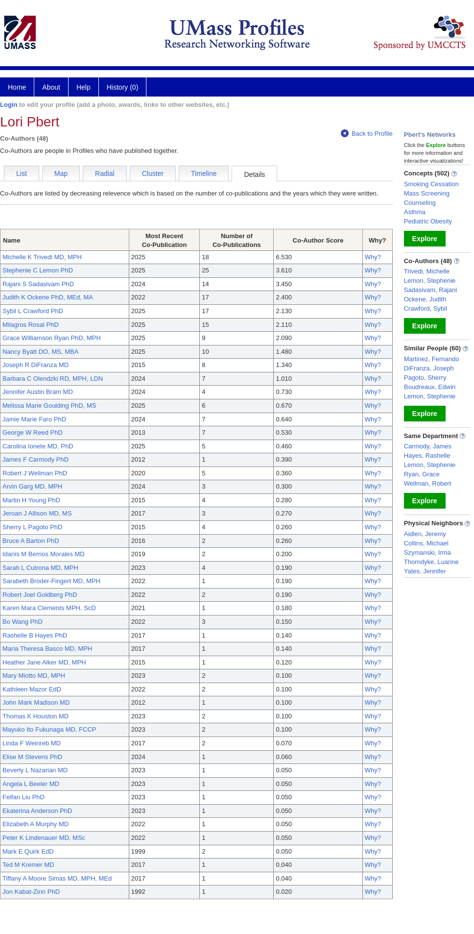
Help (83, 87)
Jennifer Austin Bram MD (37, 391)
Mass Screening (427, 193)
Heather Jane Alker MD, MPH (44, 662)
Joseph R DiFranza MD (35, 365)
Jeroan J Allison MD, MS (37, 513)
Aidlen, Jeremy (425, 534)
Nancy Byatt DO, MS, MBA (40, 351)
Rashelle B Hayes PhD (34, 635)
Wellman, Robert (427, 483)
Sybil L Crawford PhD (32, 311)
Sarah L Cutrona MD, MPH (40, 567)
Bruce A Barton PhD (30, 540)
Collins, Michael (426, 543)
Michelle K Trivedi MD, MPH (42, 257)
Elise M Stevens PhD (32, 757)
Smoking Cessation (431, 184)
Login (8, 104)
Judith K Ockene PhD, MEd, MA (47, 297)
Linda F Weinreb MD (31, 743)
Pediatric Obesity (428, 221)
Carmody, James (427, 446)
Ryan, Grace (422, 474)
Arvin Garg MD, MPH (32, 486)
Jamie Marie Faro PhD (34, 419)
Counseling (420, 202)
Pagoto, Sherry (425, 377)
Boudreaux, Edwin (430, 387)
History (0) (123, 87)
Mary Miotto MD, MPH (33, 675)
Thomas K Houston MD (35, 716)
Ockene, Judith (425, 299)
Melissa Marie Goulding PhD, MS (49, 405)
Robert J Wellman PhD (34, 473)
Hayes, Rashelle (427, 455)
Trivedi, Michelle (427, 271)
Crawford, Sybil (425, 308)
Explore (424, 239)
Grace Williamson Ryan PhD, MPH (51, 338)
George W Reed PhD (32, 432)
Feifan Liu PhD (23, 797)
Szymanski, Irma (427, 552)
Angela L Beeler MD (30, 783)
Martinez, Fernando (431, 359)
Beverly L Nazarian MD (35, 770)
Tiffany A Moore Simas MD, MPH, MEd (57, 878)
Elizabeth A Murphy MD (35, 824)
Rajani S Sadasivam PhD (38, 284)
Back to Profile (367, 133)
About (51, 87)
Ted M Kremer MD (28, 864)
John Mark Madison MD (36, 702)
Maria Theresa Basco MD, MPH (47, 648)
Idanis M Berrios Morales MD (43, 554)
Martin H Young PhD (31, 500)
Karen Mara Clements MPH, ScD (49, 608)
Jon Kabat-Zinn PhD (31, 891)
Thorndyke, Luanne (431, 561)
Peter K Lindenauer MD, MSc (43, 837)
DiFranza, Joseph (429, 368)
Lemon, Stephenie (430, 280)
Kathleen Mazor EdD (31, 689)
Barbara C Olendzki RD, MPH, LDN (52, 378)
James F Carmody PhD (35, 459)
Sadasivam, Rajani (430, 290)
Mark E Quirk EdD (28, 851)
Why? (373, 257)
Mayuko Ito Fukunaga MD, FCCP (49, 729)
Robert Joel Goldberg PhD (39, 594)
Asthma (415, 212)
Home (17, 87)
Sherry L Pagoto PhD (32, 527)
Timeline (203, 173)
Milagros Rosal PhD (30, 324)
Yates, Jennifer (425, 571)
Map (61, 173)
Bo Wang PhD (22, 621)
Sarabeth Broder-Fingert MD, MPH (51, 581)
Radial (105, 173)
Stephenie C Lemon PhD (37, 270)
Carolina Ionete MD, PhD (37, 446)
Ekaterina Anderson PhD (37, 810)
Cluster (153, 173)
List (21, 173)
